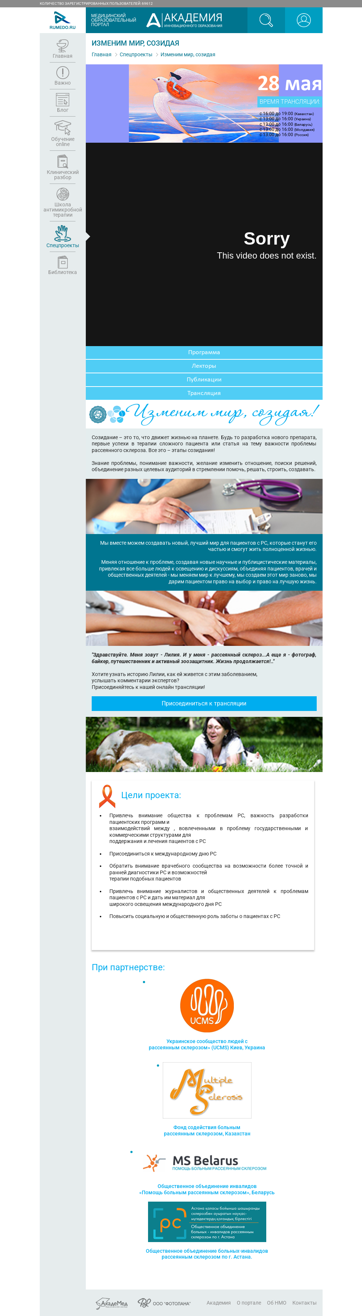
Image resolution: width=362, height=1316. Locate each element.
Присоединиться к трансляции (204, 703)
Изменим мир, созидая (188, 54)
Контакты (304, 1303)
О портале (249, 1303)
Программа (204, 352)
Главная (102, 54)
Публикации (204, 379)
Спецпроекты (136, 54)
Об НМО (277, 1303)
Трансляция (204, 393)
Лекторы (204, 366)
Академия (219, 1303)
